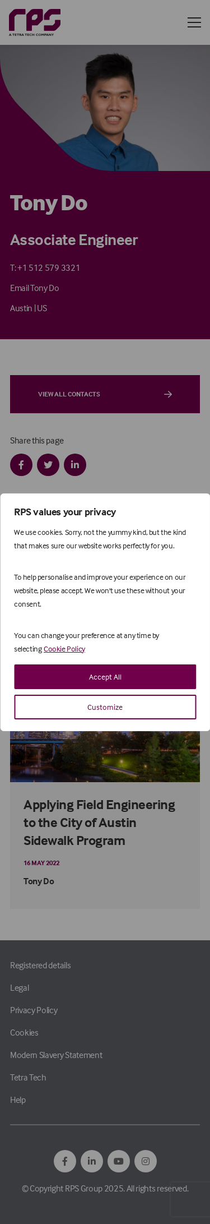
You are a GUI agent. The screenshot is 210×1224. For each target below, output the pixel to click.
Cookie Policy (64, 648)
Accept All (105, 676)
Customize (105, 707)
